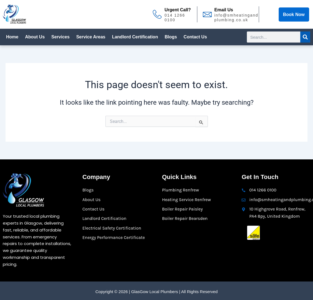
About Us (35, 37)
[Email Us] (207, 14)
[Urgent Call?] (157, 14)
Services (60, 37)
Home (12, 37)
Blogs (171, 37)
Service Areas (90, 37)
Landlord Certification (135, 37)
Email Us (223, 9)
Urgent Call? (177, 9)
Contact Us (195, 37)
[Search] (305, 37)
